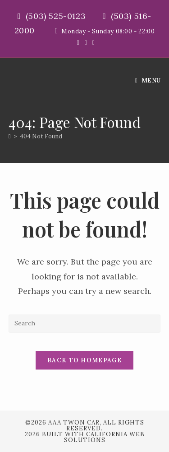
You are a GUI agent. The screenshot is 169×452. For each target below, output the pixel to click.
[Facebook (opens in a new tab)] (86, 42)
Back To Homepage (84, 360)
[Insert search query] (85, 324)
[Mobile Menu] (148, 80)
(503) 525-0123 (57, 16)
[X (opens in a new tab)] (78, 42)
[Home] (10, 136)
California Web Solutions (104, 437)
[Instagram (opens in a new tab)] (92, 42)
